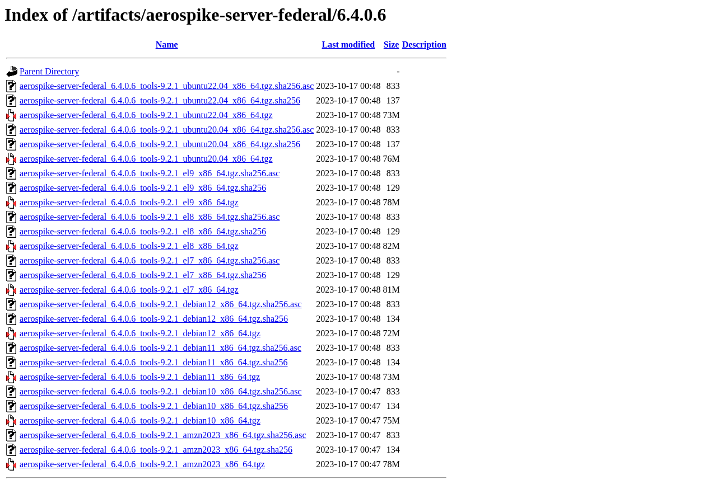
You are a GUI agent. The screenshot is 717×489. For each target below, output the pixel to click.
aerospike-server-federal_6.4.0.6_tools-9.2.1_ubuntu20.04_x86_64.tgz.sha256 (160, 144)
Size (391, 44)
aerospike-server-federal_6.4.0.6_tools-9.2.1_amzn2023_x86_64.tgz (142, 464)
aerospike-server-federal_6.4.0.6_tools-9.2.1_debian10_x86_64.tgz (140, 420)
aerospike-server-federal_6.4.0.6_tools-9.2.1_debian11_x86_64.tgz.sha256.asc (160, 347)
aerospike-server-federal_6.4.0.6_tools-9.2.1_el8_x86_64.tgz (129, 246)
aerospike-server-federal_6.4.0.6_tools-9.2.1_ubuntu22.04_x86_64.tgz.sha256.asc (167, 86)
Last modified (348, 44)
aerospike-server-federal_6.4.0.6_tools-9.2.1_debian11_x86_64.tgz (140, 377)
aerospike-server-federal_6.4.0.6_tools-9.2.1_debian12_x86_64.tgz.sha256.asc (161, 304)
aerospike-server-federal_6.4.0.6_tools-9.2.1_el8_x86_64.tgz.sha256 (143, 231)
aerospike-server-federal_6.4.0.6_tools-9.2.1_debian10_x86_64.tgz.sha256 (154, 406)
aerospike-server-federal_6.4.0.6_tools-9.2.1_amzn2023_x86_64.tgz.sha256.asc (163, 435)
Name (167, 44)
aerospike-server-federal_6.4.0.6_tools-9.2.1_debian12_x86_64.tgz (140, 333)
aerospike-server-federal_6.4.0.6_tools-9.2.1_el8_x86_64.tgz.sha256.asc (150, 217)
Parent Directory (49, 71)
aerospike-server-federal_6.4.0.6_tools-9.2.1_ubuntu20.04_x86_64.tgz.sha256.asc (167, 129)
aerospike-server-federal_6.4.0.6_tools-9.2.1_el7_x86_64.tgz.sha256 (143, 275)
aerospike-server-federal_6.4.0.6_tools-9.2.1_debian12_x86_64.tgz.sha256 (154, 318)
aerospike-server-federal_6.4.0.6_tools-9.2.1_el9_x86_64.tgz (129, 202)
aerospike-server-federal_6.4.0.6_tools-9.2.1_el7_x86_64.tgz (129, 289)
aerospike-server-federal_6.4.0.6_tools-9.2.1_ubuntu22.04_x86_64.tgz (146, 115)
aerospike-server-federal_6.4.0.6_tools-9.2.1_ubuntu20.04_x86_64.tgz (146, 158)
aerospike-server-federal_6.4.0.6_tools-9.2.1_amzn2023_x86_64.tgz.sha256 (156, 449)
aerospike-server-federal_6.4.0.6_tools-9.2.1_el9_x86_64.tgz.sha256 (143, 187)
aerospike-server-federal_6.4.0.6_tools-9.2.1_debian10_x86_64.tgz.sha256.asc (161, 391)
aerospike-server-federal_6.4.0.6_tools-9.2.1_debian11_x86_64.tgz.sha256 (154, 362)
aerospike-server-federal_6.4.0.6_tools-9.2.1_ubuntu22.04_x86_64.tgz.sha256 (160, 100)
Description (424, 44)
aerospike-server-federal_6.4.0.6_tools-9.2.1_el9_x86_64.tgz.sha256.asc (150, 173)
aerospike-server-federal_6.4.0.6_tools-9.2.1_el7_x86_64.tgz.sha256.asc (150, 260)
